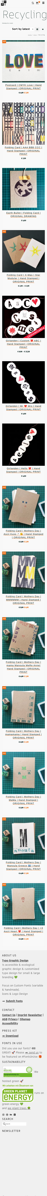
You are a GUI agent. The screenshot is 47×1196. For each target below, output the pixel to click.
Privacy (13, 973)
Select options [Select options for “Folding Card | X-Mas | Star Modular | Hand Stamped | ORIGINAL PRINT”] (23, 278)
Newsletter (35, 969)
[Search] (32, 3)
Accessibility (10, 977)
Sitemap (25, 973)
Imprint (22, 969)
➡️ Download (10, 990)
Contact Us (8, 969)
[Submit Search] (3, 1078)
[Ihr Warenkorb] (38, 3)
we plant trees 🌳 (19, 1062)
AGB (4, 973)
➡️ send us (32, 1006)
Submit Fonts (14, 955)
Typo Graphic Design (15, 914)
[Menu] (43, 3)
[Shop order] (22, 29)
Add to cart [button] (23, 98)
